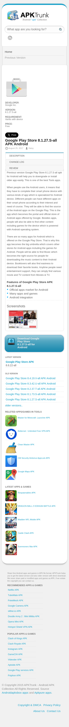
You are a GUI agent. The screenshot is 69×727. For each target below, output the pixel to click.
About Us (39, 711)
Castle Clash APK (26, 533)
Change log (16, 162)
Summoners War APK (28, 546)
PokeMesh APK (15, 600)
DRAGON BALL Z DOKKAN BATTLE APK (37, 506)
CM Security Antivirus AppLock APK (34, 458)
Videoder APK (15, 659)
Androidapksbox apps (15, 692)
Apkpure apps (43, 692)
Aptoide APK (14, 665)
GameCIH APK (15, 654)
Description (16, 156)
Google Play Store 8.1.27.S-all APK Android (31, 399)
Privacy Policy (52, 705)
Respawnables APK (27, 493)
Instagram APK (15, 649)
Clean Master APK (26, 444)
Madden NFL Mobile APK (29, 519)
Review (13, 168)
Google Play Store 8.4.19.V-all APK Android (30, 378)
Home (8, 51)
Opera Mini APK (16, 621)
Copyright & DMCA (29, 705)
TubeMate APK (15, 595)
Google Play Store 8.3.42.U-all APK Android (31, 383)
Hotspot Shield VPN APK (20, 627)
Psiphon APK (14, 675)
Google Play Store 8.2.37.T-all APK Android (30, 388)
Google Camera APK (18, 606)
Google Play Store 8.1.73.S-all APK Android (31, 394)
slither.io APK (14, 611)
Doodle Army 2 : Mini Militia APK (23, 616)
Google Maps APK (26, 471)
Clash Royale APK (17, 644)
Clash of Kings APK (17, 638)
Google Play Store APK (20, 361)
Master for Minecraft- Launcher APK (34, 418)
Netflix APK (13, 590)
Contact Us (54, 711)
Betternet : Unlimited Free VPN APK (34, 431)
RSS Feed (10, 38)
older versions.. (14, 405)
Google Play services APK (20, 670)
